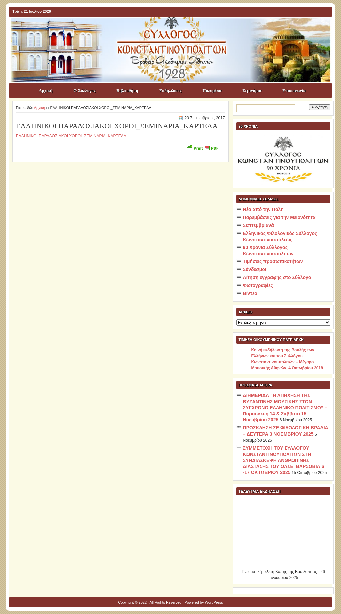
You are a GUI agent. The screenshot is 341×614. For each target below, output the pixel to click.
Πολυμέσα (211, 90)
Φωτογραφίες (258, 285)
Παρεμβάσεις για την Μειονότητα (279, 217)
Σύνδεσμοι (254, 269)
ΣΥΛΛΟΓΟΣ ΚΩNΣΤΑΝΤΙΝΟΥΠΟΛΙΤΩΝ (174, 29)
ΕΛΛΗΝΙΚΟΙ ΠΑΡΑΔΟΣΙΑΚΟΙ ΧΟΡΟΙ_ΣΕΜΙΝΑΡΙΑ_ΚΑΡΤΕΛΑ (71, 136)
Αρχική (45, 90)
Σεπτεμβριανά (258, 225)
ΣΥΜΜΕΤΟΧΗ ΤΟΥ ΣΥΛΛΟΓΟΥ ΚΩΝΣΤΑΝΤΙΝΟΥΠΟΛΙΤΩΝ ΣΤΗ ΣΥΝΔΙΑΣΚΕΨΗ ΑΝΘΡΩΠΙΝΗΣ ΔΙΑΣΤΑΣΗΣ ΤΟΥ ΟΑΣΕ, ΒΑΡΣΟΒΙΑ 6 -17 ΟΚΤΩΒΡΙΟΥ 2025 (283, 460)
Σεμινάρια (251, 90)
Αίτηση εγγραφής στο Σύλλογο (277, 277)
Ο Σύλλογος (84, 90)
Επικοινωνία (294, 90)
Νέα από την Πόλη (263, 209)
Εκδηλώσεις (170, 90)
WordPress (214, 602)
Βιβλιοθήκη (127, 90)
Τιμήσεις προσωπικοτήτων (273, 261)
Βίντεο (250, 293)
